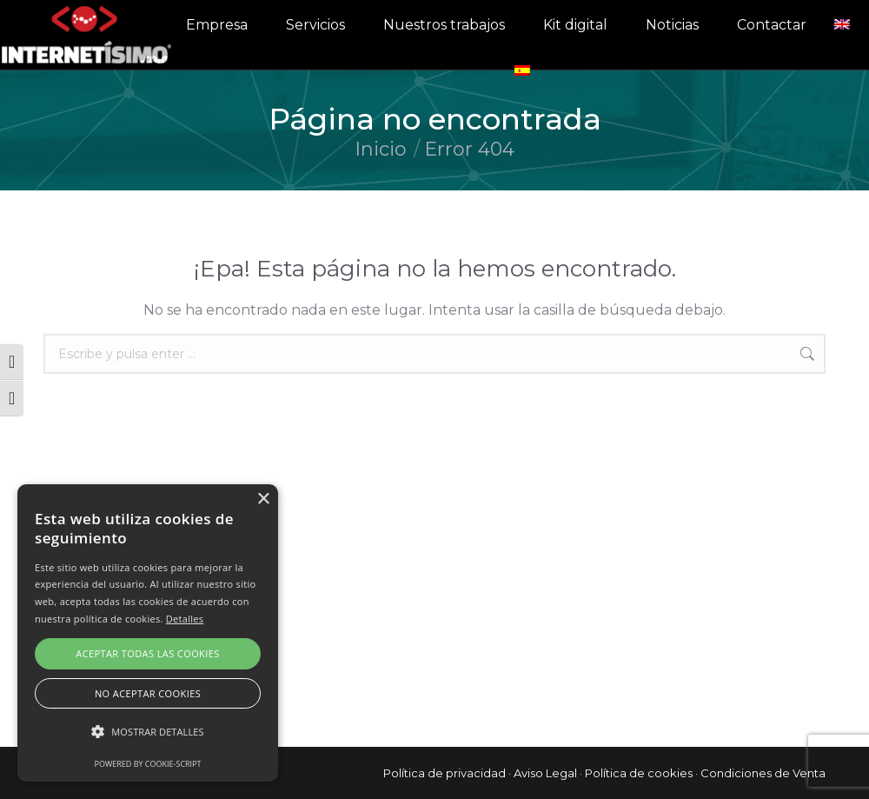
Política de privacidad (444, 773)
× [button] (262, 499)
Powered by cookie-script (148, 763)
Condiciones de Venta (763, 773)
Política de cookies (639, 773)
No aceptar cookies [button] (148, 693)
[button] (148, 732)
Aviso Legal (545, 773)
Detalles (185, 618)
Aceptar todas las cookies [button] (147, 653)
